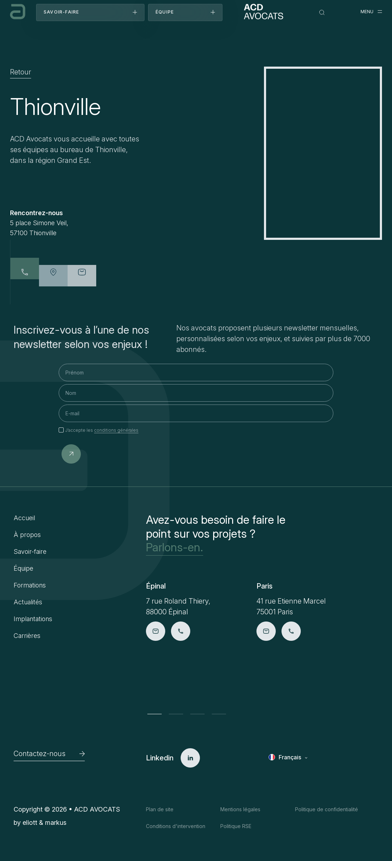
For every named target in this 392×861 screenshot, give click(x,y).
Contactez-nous (49, 753)
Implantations (33, 619)
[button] (154, 714)
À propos (27, 534)
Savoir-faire (30, 551)
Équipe (23, 568)
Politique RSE (235, 826)
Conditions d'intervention (175, 826)
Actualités (28, 602)
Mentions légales (240, 809)
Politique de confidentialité (326, 809)
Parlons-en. (174, 547)
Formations (30, 585)
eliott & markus (45, 822)
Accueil (24, 518)
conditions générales (116, 430)
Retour (20, 72)
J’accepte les (101, 430)
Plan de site (159, 809)
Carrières (27, 635)
